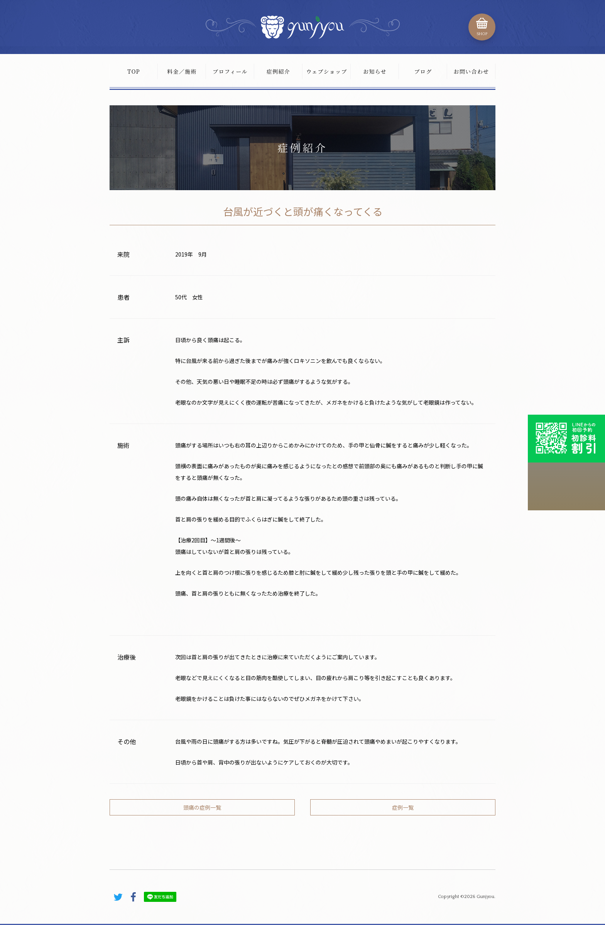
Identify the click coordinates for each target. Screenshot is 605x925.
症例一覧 (403, 807)
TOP (133, 71)
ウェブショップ (326, 71)
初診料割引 (566, 438)
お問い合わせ (471, 71)
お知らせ (375, 71)
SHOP (482, 34)
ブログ (423, 71)
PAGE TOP (480, 864)
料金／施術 (182, 71)
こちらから (566, 486)
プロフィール (230, 71)
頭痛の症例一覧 (202, 807)
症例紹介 (279, 71)
